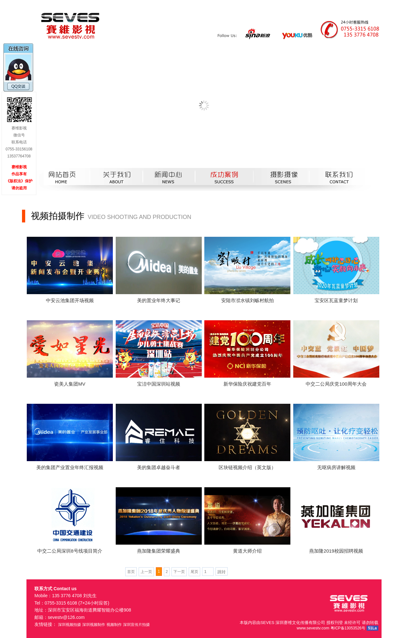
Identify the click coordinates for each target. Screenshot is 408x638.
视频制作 (114, 624)
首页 (131, 571)
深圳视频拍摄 (69, 624)
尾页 (194, 571)
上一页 (146, 571)
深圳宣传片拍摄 (136, 624)
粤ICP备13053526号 (348, 628)
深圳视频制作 (93, 624)
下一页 (179, 571)
